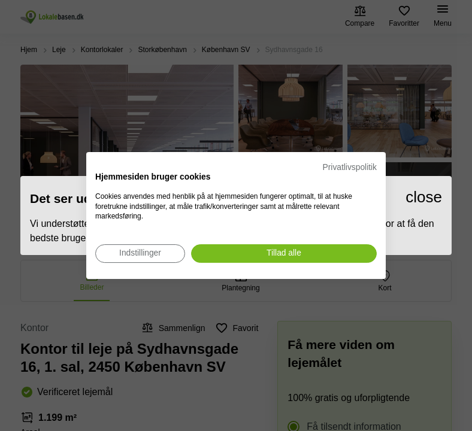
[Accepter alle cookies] (284, 253)
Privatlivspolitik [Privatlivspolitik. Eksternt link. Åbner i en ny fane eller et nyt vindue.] (350, 167)
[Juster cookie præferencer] (140, 253)
